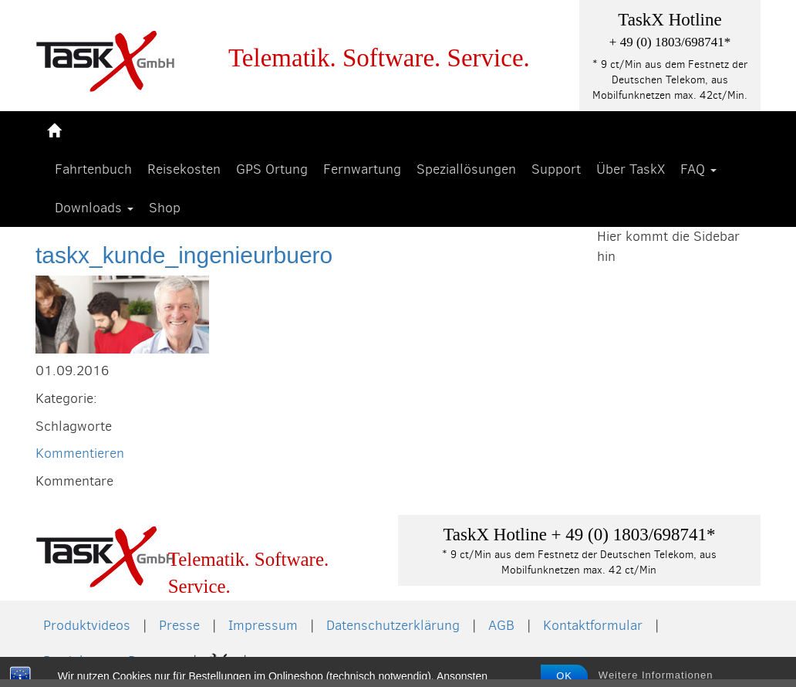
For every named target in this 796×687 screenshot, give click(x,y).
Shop (164, 207)
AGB (501, 625)
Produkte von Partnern (111, 660)
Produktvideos (86, 625)
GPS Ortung (272, 169)
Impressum (263, 625)
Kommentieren (79, 453)
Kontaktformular (593, 625)
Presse (179, 625)
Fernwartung (362, 169)
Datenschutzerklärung (393, 625)
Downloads (94, 207)
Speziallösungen (466, 169)
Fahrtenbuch (93, 169)
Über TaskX (630, 169)
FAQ (698, 169)
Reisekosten (184, 169)
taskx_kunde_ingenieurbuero (183, 255)
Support (556, 169)
